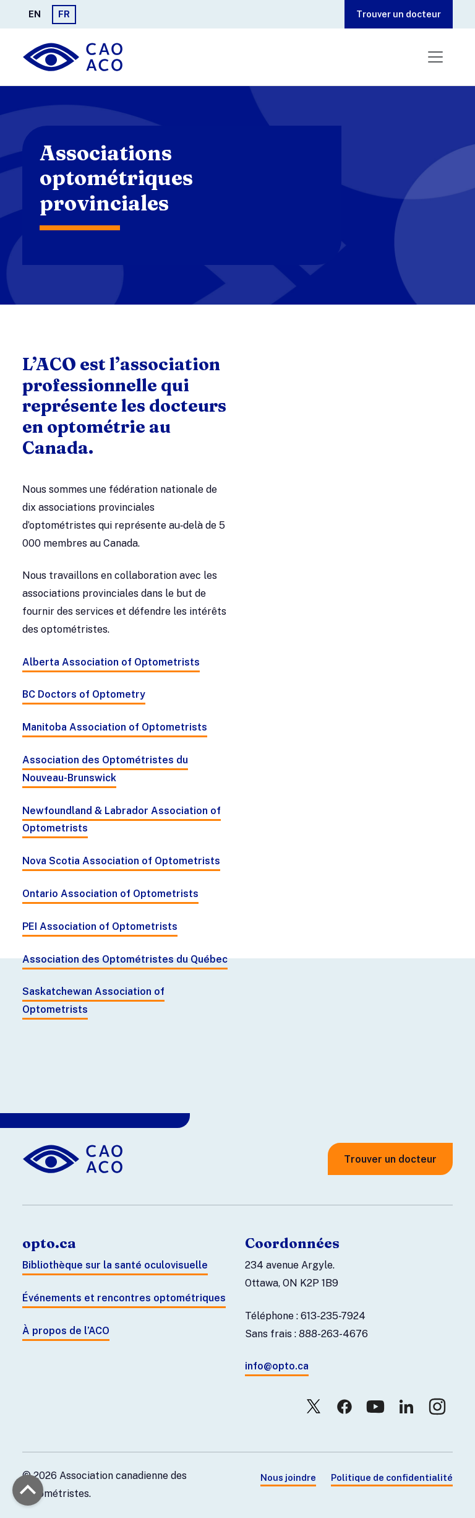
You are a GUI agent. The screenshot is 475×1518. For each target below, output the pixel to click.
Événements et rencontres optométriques (124, 1298)
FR (64, 14)
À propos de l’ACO (65, 1331)
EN (34, 14)
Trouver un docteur (398, 14)
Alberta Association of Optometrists (111, 662)
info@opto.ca (277, 1366)
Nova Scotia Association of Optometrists (121, 861)
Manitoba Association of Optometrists (114, 727)
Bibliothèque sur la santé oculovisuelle (115, 1265)
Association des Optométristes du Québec (125, 959)
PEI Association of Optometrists (100, 926)
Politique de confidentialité (392, 1477)
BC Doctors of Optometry (83, 694)
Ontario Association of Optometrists (110, 894)
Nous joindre (288, 1477)
